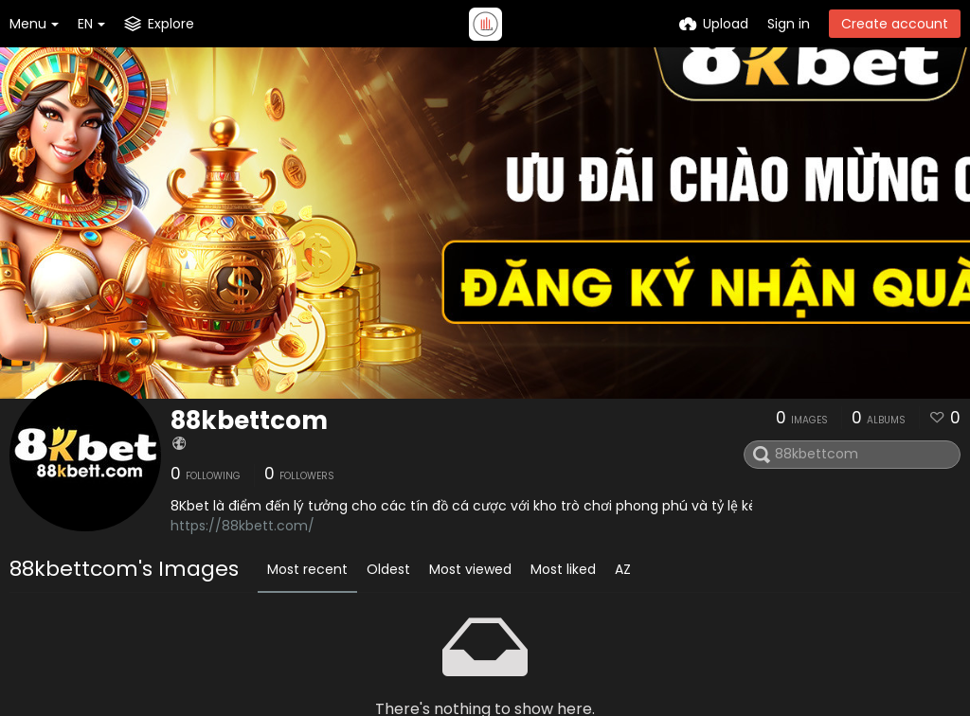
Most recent (307, 569)
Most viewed (470, 569)
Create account (894, 23)
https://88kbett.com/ (242, 525)
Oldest (388, 569)
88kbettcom (249, 420)
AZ (623, 569)
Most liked (563, 569)
